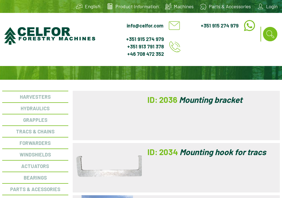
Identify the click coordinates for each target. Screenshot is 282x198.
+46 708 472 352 (145, 54)
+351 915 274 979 (219, 26)
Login (272, 6)
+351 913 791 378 (145, 46)
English (92, 6)
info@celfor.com (145, 26)
